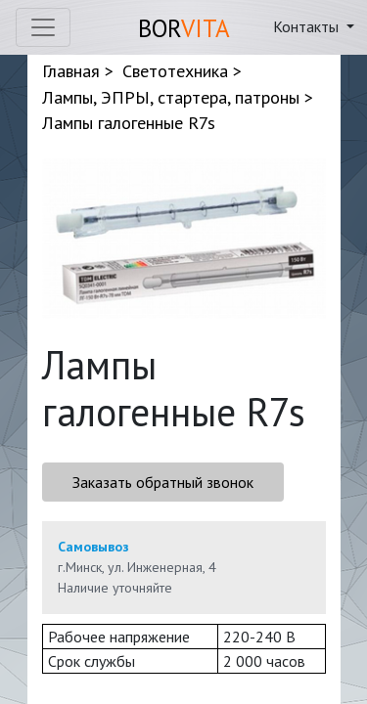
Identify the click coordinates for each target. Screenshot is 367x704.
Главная (71, 71)
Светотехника (175, 71)
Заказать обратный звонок (162, 482)
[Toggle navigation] (43, 27)
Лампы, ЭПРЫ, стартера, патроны (170, 97)
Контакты (308, 26)
